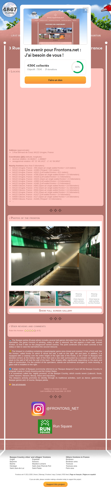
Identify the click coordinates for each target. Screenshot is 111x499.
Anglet (12, 459)
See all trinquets (19, 384)
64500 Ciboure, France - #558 (25, 190)
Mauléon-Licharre (39, 464)
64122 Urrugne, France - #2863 (25, 181)
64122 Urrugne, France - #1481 (25, 183)
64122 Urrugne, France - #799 (25, 174)
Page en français (75, 474)
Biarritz (12, 464)
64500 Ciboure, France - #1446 (25, 199)
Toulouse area (71, 466)
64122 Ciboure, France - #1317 (25, 194)
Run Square (55, 426)
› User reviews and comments (27, 326)
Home (36, 474)
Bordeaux (69, 459)
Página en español (89, 474)
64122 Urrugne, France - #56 (24, 168)
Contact (58, 474)
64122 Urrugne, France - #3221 (25, 179)
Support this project (55, 484)
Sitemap (41, 474)
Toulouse (69, 464)
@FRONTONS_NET (55, 408)
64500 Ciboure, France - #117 (25, 197)
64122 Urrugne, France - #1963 (25, 170)
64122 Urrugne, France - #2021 (25, 172)
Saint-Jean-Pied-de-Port (41, 466)
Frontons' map (50, 474)
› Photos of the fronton (24, 218)
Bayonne (13, 462)
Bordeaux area (71, 462)
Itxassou (35, 462)
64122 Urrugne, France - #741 (25, 192)
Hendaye (13, 466)
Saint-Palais (37, 468)
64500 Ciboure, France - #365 (25, 186)
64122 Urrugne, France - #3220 (25, 177)
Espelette (36, 459)
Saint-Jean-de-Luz (17, 468)
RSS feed (65, 474)
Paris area (70, 468)
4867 (10, 9)
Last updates (20, 35)
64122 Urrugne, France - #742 (25, 188)
